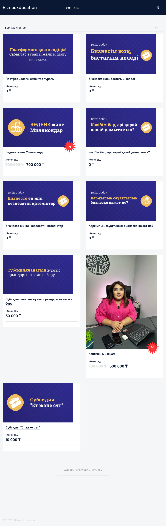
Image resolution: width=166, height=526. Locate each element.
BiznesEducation (20, 7)
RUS (76, 8)
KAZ (68, 8)
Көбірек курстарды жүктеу (83, 470)
